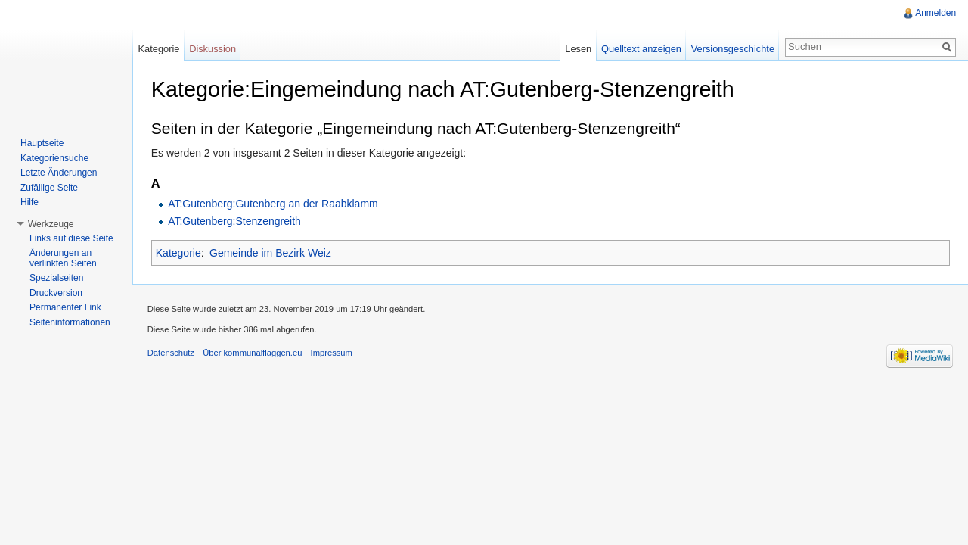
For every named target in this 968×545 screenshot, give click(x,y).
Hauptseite (42, 143)
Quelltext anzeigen (641, 48)
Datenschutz (171, 353)
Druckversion (55, 293)
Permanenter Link (65, 307)
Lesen (578, 48)
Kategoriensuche (54, 158)
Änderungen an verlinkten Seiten (63, 258)
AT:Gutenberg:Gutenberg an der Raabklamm (274, 204)
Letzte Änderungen (58, 172)
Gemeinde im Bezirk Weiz (271, 253)
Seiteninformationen (69, 322)
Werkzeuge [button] (50, 224)
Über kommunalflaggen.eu (252, 353)
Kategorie (179, 253)
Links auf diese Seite (71, 238)
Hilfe (29, 202)
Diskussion (213, 48)
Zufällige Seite (49, 187)
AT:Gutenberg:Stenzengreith (235, 221)
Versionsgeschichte (732, 48)
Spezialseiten (56, 277)
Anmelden (935, 13)
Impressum (332, 353)
